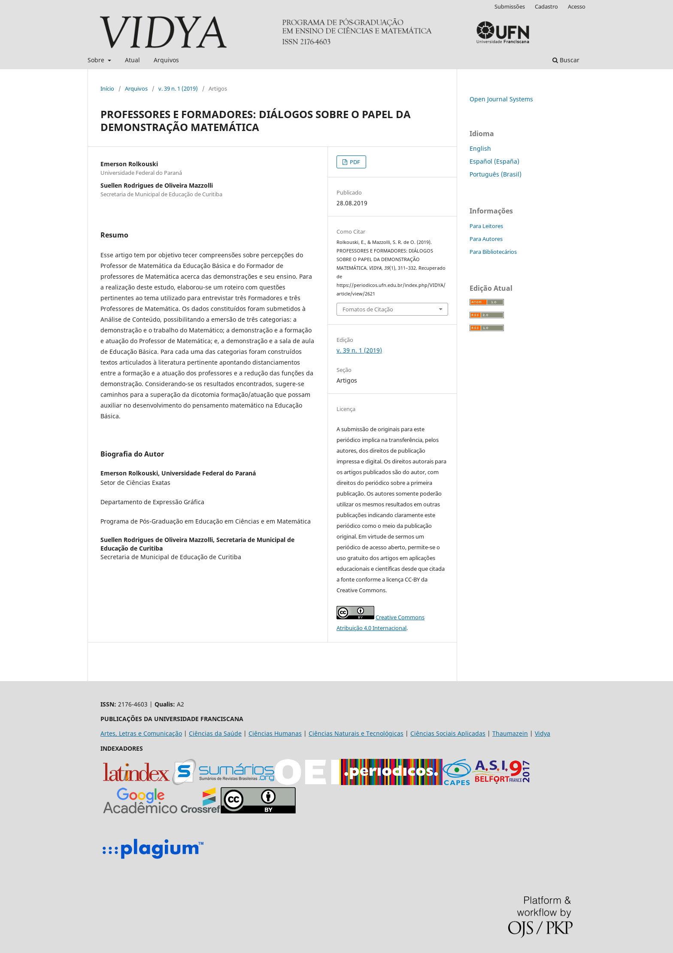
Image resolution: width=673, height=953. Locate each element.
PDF (354, 162)
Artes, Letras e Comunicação (141, 733)
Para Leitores (486, 226)
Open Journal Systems (501, 99)
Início (107, 88)
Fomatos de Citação (368, 309)
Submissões (509, 6)
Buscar (565, 60)
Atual (132, 60)
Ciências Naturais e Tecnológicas (356, 733)
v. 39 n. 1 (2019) (178, 88)
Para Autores (486, 239)
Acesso (576, 6)
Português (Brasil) (495, 174)
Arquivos (166, 60)
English (480, 148)
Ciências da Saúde (215, 733)
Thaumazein (510, 733)
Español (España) (494, 161)
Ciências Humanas (275, 733)
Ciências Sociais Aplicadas (447, 733)
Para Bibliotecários (493, 252)
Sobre (97, 60)
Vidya (542, 733)
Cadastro (546, 6)
